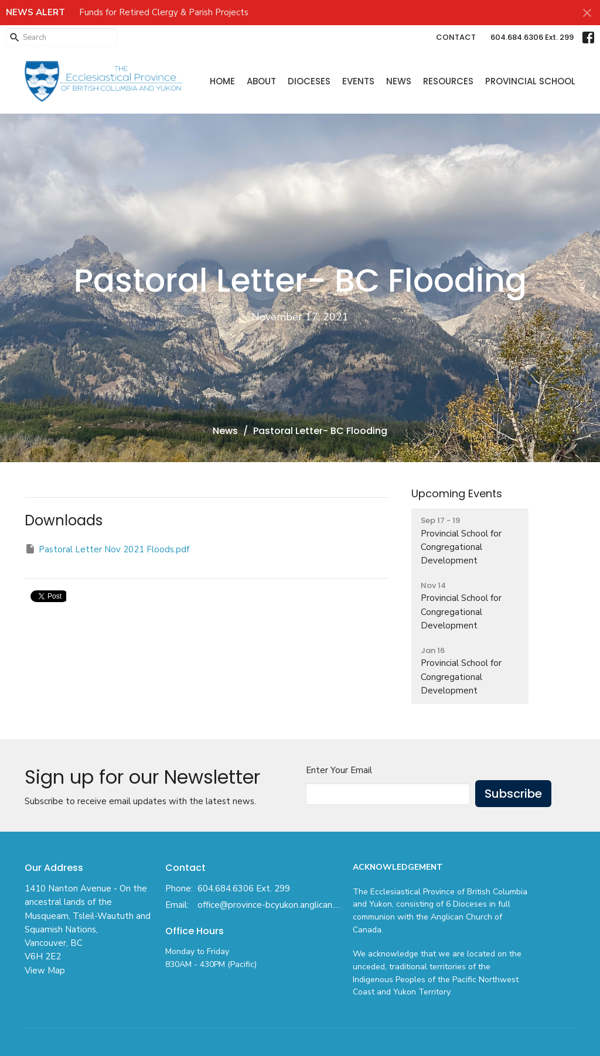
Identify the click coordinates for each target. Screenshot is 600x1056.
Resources (448, 81)
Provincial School (530, 81)
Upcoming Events (456, 493)
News (398, 81)
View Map (45, 970)
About (261, 81)
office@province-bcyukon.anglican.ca (269, 905)
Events (358, 81)
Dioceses (309, 81)
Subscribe (513, 793)
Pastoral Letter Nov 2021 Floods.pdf (107, 549)
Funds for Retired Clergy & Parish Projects (163, 12)
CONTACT (456, 37)
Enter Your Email (339, 770)
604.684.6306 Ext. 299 (532, 37)
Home (222, 81)
